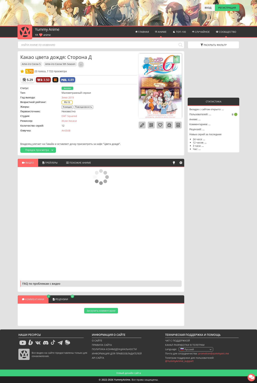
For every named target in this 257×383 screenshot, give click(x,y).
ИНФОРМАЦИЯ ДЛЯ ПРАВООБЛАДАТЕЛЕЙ (117, 353)
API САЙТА (98, 357)
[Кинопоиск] (55, 79)
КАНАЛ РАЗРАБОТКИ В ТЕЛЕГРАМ (185, 344)
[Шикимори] (27, 79)
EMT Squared (69, 116)
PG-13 (67, 102)
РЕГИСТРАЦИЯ (227, 7)
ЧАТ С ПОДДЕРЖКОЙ (177, 340)
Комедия (67, 106)
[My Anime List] (67, 79)
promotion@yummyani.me (213, 353)
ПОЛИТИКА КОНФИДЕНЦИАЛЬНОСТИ (114, 349)
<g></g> (213, 72)
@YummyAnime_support (179, 361)
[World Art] (43, 79)
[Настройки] (180, 163)
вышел (67, 88)
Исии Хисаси (69, 120)
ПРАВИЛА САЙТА (102, 344)
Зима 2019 (68, 97)
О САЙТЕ (97, 340)
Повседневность (83, 106)
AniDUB (66, 130)
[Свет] (173, 163)
